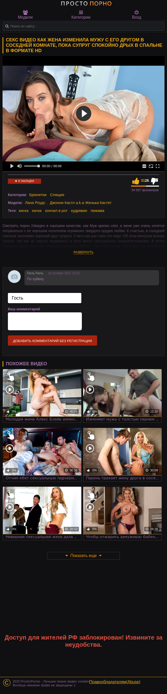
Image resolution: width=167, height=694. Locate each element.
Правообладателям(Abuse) (114, 682)
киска (24, 210)
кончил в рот (56, 210)
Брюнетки (37, 194)
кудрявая (79, 210)
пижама (98, 210)
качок (37, 210)
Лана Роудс (35, 202)
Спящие (57, 194)
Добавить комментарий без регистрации (52, 341)
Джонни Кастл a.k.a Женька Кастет (81, 202)
